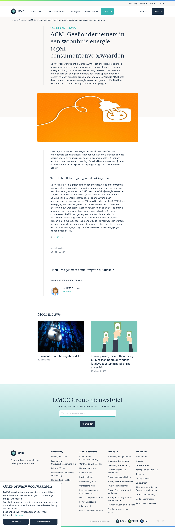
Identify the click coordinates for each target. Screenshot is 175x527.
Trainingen (75, 11)
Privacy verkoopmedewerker (121, 481)
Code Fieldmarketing (145, 494)
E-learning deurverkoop (118, 461)
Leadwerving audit (87, 481)
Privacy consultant (59, 456)
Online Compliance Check (91, 510)
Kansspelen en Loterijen (147, 469)
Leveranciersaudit (87, 502)
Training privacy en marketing (121, 505)
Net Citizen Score (87, 468)
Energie (139, 461)
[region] (30, 504)
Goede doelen (142, 465)
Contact (158, 11)
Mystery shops (86, 477)
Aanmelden (87, 424)
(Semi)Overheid (143, 478)
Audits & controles (56, 11)
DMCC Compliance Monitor (92, 497)
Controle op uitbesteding (90, 464)
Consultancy (37, 11)
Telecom (140, 474)
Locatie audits (85, 472)
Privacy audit (85, 506)
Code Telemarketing (145, 499)
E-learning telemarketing (119, 465)
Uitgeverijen (141, 483)
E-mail (67, 291)
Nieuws (152, 4)
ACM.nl (61, 237)
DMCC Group (132, 4)
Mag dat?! (107, 11)
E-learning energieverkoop (120, 456)
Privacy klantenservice (118, 486)
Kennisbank (90, 11)
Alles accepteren (43, 522)
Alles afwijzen (15, 522)
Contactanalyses (87, 486)
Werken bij (143, 4)
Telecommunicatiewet (146, 503)
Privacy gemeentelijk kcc (119, 477)
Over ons (161, 4)
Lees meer (20, 515)
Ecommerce (141, 456)
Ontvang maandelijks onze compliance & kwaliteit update (87, 406)
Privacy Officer (58, 468)
